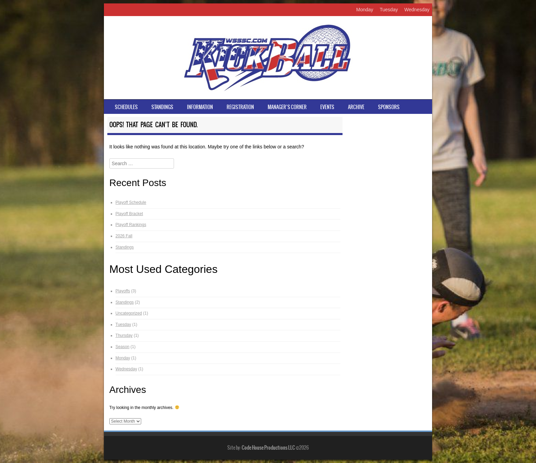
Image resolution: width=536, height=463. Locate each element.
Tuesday (389, 9)
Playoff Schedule (131, 202)
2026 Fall (124, 236)
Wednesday (417, 9)
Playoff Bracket (129, 213)
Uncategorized (129, 313)
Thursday (124, 335)
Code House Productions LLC (268, 447)
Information (200, 107)
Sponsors (389, 107)
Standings (162, 107)
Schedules (126, 107)
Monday (364, 9)
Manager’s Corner (287, 107)
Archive (356, 107)
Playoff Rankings (131, 224)
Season (123, 346)
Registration (240, 107)
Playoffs (123, 291)
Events (327, 107)
